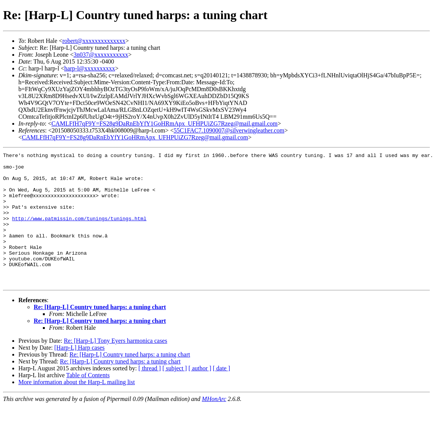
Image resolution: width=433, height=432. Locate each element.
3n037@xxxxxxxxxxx (101, 54)
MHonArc (214, 425)
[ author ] (199, 394)
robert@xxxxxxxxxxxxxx (94, 41)
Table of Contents (88, 401)
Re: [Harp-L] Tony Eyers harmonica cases (115, 367)
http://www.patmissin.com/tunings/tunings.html (79, 232)
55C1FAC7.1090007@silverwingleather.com (229, 130)
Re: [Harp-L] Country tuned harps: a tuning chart (100, 333)
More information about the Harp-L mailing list (76, 408)
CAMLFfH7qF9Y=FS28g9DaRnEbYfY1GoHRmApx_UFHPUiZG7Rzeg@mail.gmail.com (164, 123)
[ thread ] (150, 394)
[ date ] (221, 394)
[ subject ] (174, 394)
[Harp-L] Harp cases (79, 374)
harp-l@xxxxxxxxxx (89, 68)
